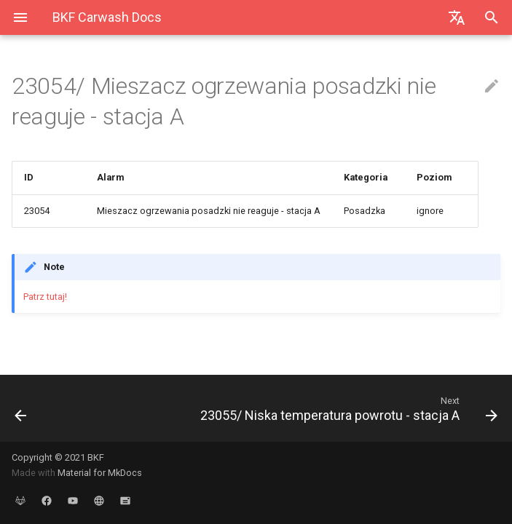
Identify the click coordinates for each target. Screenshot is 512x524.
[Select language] (456, 17)
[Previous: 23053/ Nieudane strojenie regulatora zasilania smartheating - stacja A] (66, 408)
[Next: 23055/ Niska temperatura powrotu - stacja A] (319, 408)
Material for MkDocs (100, 472)
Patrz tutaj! (45, 296)
